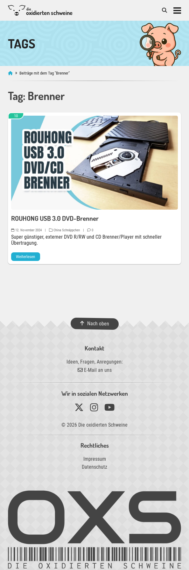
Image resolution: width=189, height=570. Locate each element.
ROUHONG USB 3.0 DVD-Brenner (55, 218)
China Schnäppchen (64, 230)
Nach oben (94, 324)
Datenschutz (94, 467)
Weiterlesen (25, 256)
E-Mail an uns (95, 370)
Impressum (94, 459)
